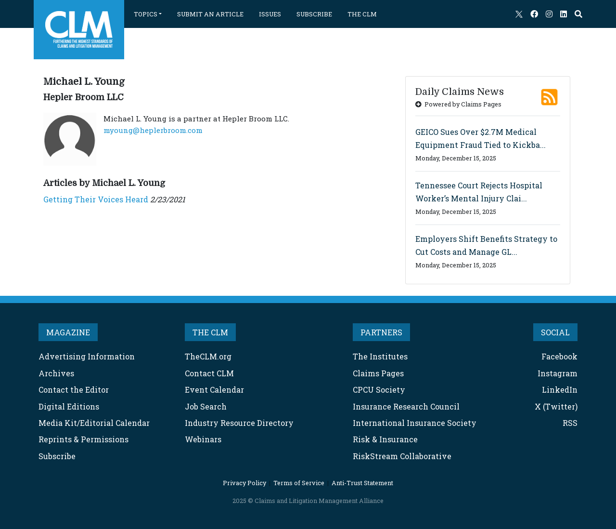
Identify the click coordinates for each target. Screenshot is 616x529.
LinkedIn (560, 389)
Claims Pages (378, 373)
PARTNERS (381, 332)
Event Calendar (214, 389)
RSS (570, 423)
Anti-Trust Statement (362, 483)
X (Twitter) (556, 406)
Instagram (558, 373)
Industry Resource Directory (239, 423)
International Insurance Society (414, 423)
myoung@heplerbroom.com (153, 130)
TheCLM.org (208, 356)
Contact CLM (209, 373)
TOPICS (145, 14)
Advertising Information (86, 356)
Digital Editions (68, 406)
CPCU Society (379, 389)
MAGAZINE (68, 332)
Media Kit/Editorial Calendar (94, 423)
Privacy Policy (244, 483)
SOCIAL (555, 332)
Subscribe (57, 456)
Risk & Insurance (385, 439)
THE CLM (362, 14)
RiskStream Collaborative (402, 456)
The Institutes (380, 356)
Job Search (206, 406)
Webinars (203, 439)
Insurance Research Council (406, 406)
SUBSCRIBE (314, 14)
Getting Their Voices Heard (95, 199)
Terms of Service (298, 483)
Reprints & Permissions (83, 439)
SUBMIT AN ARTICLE (210, 14)
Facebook (559, 356)
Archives (56, 373)
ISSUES (270, 14)
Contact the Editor (73, 389)
